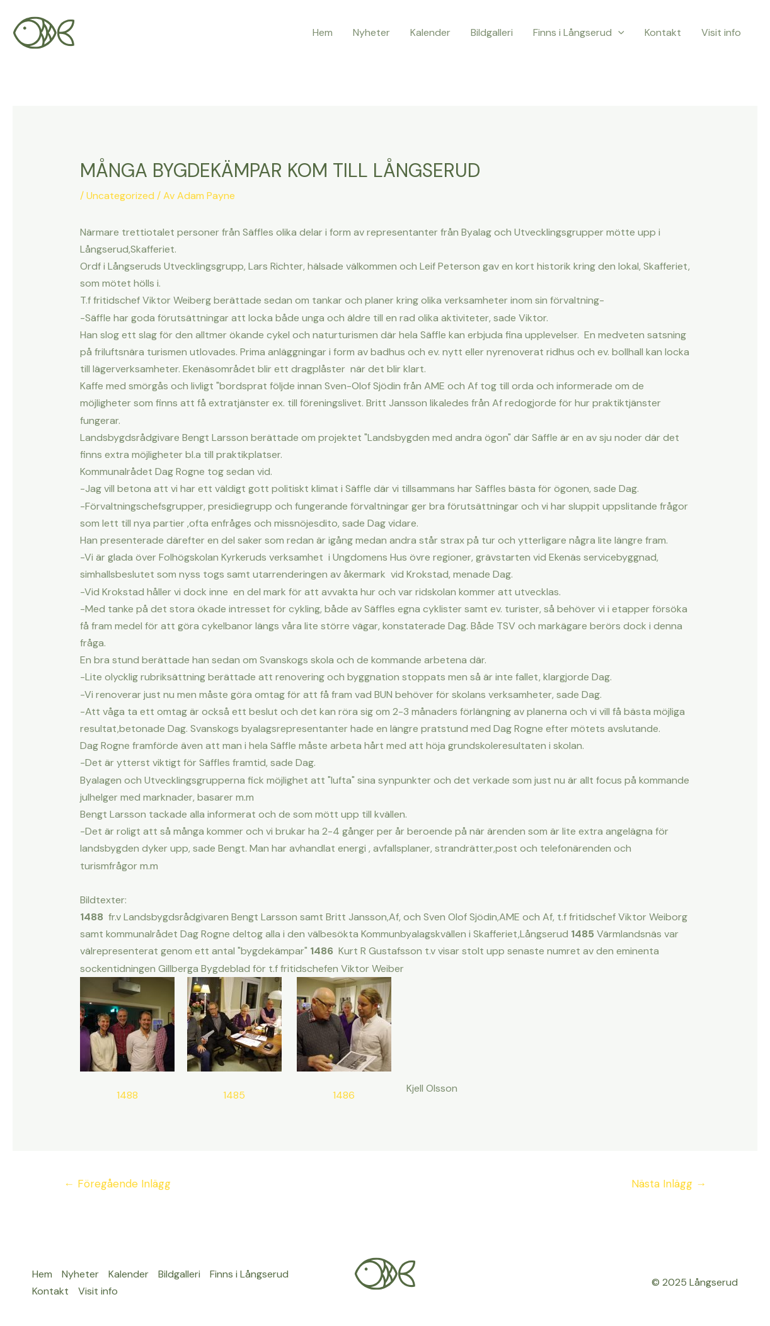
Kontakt (663, 32)
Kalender (430, 32)
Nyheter (371, 32)
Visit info (721, 32)
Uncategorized (120, 195)
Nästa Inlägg (668, 1184)
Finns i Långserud (578, 33)
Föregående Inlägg (117, 1184)
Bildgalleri (492, 32)
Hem (323, 32)
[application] (618, 33)
